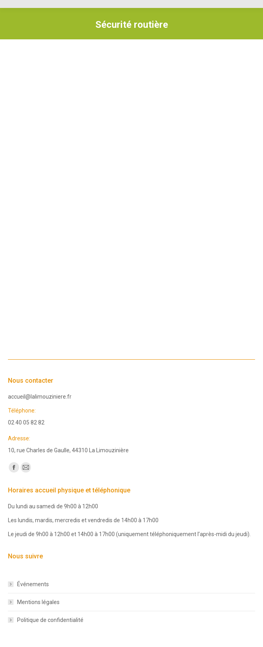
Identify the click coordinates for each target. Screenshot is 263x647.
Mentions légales (38, 602)
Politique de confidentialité (50, 620)
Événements (33, 584)
